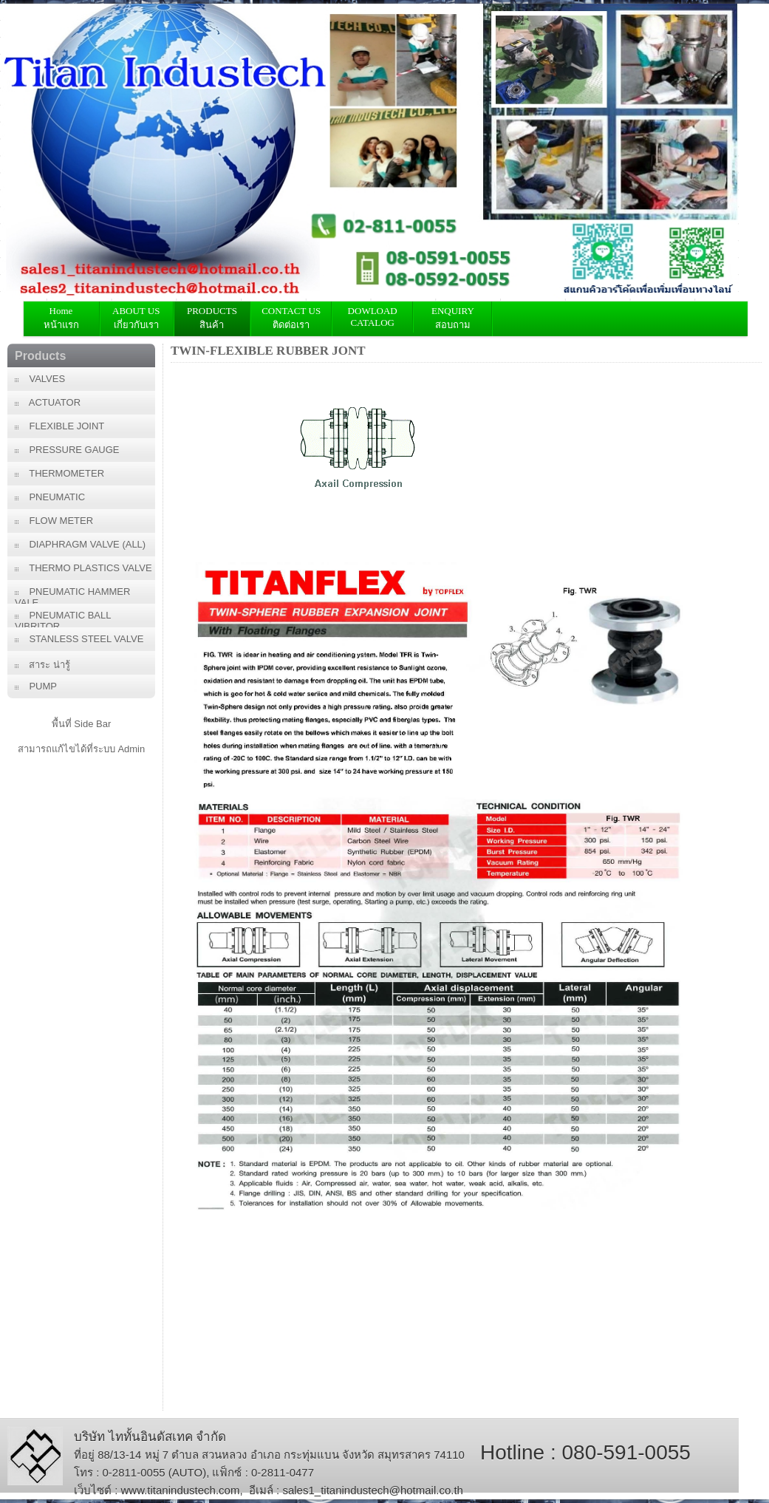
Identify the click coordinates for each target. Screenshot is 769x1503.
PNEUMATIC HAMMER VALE (72, 595)
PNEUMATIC (50, 496)
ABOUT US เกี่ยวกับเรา (137, 317)
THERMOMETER (59, 473)
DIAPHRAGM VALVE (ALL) (80, 544)
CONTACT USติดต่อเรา (291, 317)
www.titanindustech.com (180, 1490)
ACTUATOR (48, 402)
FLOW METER (54, 520)
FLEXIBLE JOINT (59, 426)
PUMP (36, 686)
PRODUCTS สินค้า (212, 317)
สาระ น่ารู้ (42, 664)
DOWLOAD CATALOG (372, 316)
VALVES (40, 378)
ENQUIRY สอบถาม (452, 317)
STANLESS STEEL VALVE (79, 638)
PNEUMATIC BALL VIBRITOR (63, 618)
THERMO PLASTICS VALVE (83, 567)
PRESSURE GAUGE (67, 449)
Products (40, 356)
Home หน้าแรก (61, 317)
